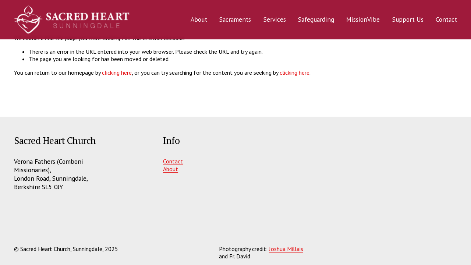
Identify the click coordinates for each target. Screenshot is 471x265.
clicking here (117, 72)
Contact (446, 19)
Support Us (407, 19)
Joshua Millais (286, 248)
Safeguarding (316, 19)
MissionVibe (363, 19)
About (170, 169)
